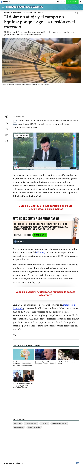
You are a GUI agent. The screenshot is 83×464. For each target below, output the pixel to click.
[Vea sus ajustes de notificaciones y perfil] (80, 1)
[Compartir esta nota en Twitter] (7, 123)
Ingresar (61, 2)
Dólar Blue (17, 423)
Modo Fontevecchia (34, 427)
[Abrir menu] (2, 6)
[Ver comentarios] (77, 13)
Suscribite (72, 1)
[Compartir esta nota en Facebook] (7, 116)
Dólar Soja (44, 423)
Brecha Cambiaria (31, 423)
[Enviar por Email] (7, 135)
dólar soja (41, 252)
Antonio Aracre (19, 427)
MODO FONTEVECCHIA (12, 13)
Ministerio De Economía (59, 423)
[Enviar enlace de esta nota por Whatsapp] (7, 129)
